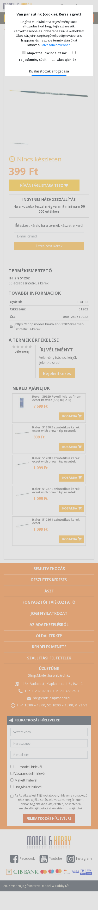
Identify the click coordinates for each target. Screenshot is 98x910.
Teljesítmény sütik (32, 59)
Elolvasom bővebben (55, 45)
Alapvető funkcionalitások (47, 53)
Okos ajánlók (66, 59)
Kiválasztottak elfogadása (49, 71)
